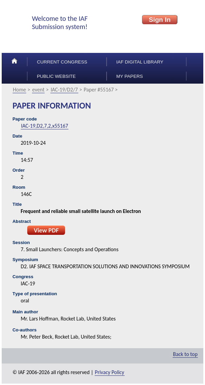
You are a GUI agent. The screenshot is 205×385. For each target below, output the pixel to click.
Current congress (62, 62)
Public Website (56, 76)
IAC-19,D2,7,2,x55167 (44, 126)
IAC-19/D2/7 (64, 89)
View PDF (46, 230)
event (38, 89)
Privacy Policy (109, 372)
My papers (129, 76)
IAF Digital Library (139, 62)
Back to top (185, 354)
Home (19, 89)
